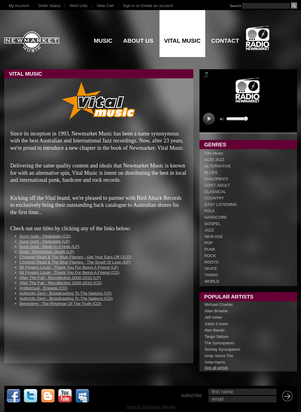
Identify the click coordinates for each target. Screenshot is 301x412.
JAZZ (209, 230)
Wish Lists (79, 5)
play (208, 119)
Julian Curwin (216, 323)
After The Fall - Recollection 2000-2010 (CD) (61, 283)
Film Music (214, 153)
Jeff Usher (214, 317)
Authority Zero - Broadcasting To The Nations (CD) (66, 298)
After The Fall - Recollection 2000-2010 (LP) (60, 277)
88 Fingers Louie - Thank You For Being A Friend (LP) (69, 267)
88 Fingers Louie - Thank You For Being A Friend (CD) (70, 272)
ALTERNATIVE (218, 166)
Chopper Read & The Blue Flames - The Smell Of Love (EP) (75, 262)
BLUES (211, 172)
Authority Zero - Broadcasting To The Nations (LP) (66, 293)
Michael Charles (219, 304)
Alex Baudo (215, 330)
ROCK (210, 255)
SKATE (211, 268)
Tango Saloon (217, 336)
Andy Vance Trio (219, 355)
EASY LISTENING (221, 204)
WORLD (212, 281)
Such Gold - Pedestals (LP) (45, 241)
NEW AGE (214, 236)
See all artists (216, 367)
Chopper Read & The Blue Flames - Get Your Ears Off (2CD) (76, 257)
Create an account (157, 5)
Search (235, 6)
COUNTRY (214, 198)
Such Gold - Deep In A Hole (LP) (50, 246)
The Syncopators (220, 343)
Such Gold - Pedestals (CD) (45, 236)
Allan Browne (216, 311)
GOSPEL (213, 223)
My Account (19, 5)
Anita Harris (215, 362)
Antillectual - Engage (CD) (44, 288)
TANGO (211, 275)
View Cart (105, 5)
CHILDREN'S (216, 179)
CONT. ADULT (217, 185)
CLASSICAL (215, 191)
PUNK (210, 249)
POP (209, 243)
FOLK (210, 211)
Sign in (129, 5)
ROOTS (212, 262)
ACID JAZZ (214, 159)
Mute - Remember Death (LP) (47, 251)
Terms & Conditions (143, 406)
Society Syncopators (223, 349)
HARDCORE (216, 217)
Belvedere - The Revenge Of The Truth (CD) (61, 303)
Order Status (49, 5)
